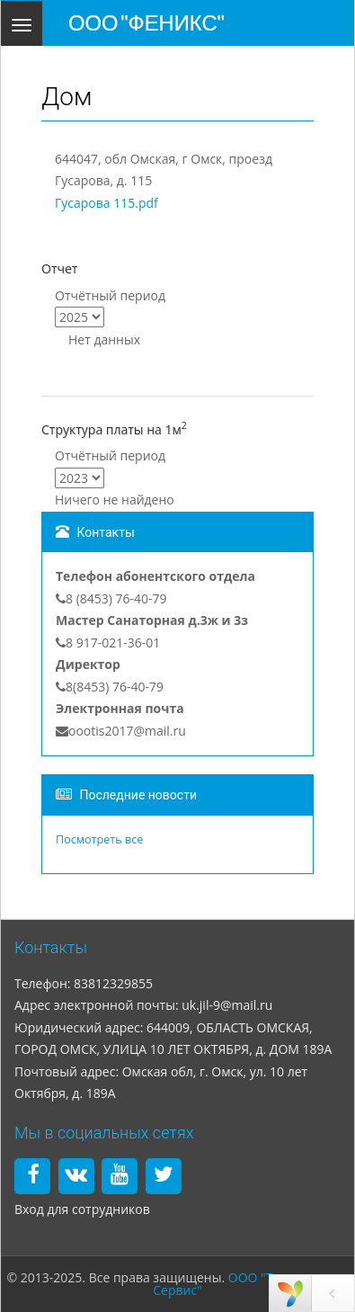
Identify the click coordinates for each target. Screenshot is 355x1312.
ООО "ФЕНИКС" (146, 23)
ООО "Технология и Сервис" (250, 1284)
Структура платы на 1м (114, 428)
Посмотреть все (99, 839)
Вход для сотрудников (82, 1209)
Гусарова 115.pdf (106, 202)
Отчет (59, 268)
